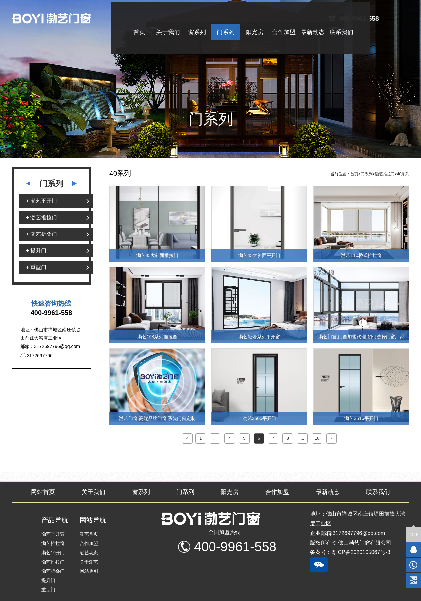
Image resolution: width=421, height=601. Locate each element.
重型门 (48, 589)
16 (317, 438)
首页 (355, 174)
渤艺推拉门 (385, 174)
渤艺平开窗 (53, 534)
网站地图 (89, 571)
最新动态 (327, 492)
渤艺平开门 (53, 552)
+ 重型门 (36, 267)
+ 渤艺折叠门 (41, 234)
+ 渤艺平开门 (41, 201)
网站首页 (43, 492)
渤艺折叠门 (53, 571)
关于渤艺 (89, 562)
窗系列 (141, 492)
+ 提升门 (36, 250)
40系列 (403, 174)
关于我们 (93, 492)
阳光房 (230, 492)
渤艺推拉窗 (53, 543)
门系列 (367, 174)
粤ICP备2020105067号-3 (360, 552)
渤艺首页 (89, 534)
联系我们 (378, 492)
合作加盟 (277, 492)
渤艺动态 (89, 552)
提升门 (48, 580)
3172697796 (36, 355)
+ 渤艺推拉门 (41, 217)
